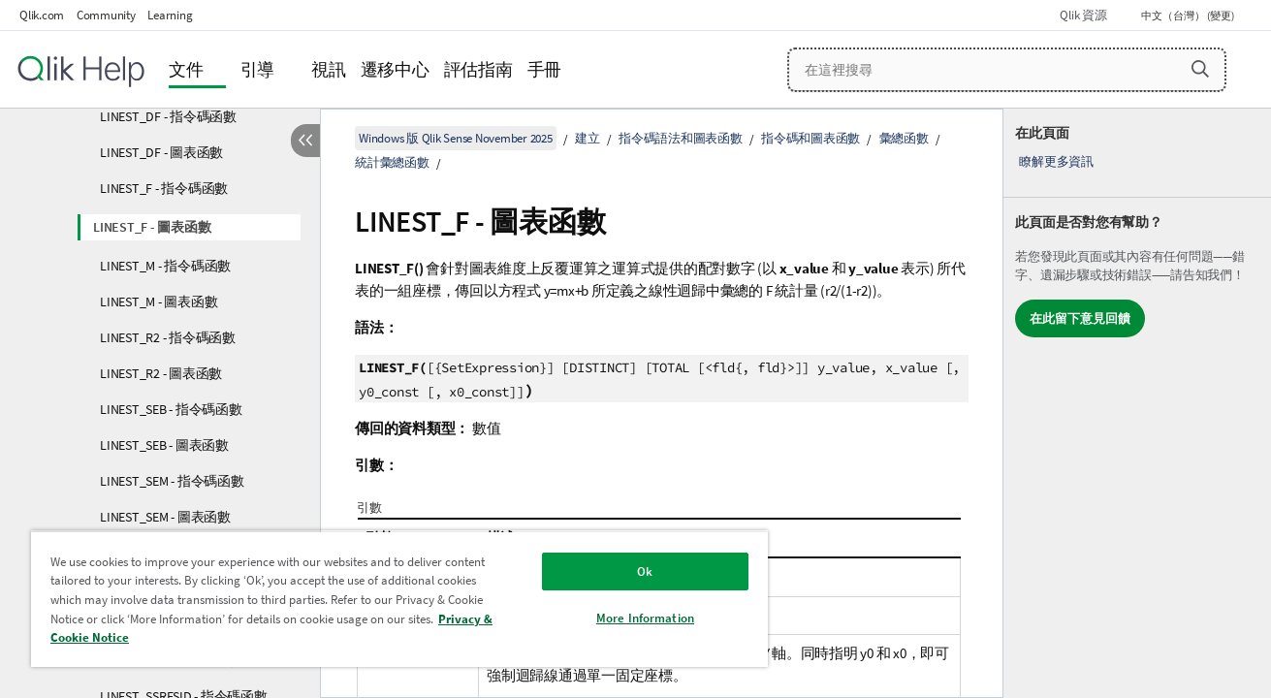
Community (106, 15)
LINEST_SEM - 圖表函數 (165, 516)
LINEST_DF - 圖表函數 (161, 152)
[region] (399, 598)
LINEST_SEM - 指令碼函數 (172, 481)
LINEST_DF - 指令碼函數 (168, 116)
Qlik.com (41, 15)
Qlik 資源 (1083, 15)
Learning (169, 15)
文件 (186, 69)
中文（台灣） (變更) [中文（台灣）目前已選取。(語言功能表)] (1188, 15)
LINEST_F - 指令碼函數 (164, 188)
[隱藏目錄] (305, 140)
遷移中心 (395, 69)
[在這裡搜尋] (1006, 69)
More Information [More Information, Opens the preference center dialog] (645, 618)
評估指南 (478, 69)
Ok (644, 571)
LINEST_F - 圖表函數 (151, 227)
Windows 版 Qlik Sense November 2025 (456, 138)
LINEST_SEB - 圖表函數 (164, 445)
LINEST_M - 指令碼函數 (165, 265)
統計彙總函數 (392, 162)
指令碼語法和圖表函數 (681, 138)
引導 (257, 69)
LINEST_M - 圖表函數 (158, 301)
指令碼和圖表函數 (810, 138)
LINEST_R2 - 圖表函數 (161, 373)
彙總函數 (904, 138)
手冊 (544, 69)
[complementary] (1137, 403)
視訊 (328, 69)
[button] (1200, 69)
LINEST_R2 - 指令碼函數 (168, 337)
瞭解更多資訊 (1056, 161)
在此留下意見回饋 (1080, 318)
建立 (587, 138)
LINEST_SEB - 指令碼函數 (171, 409)
